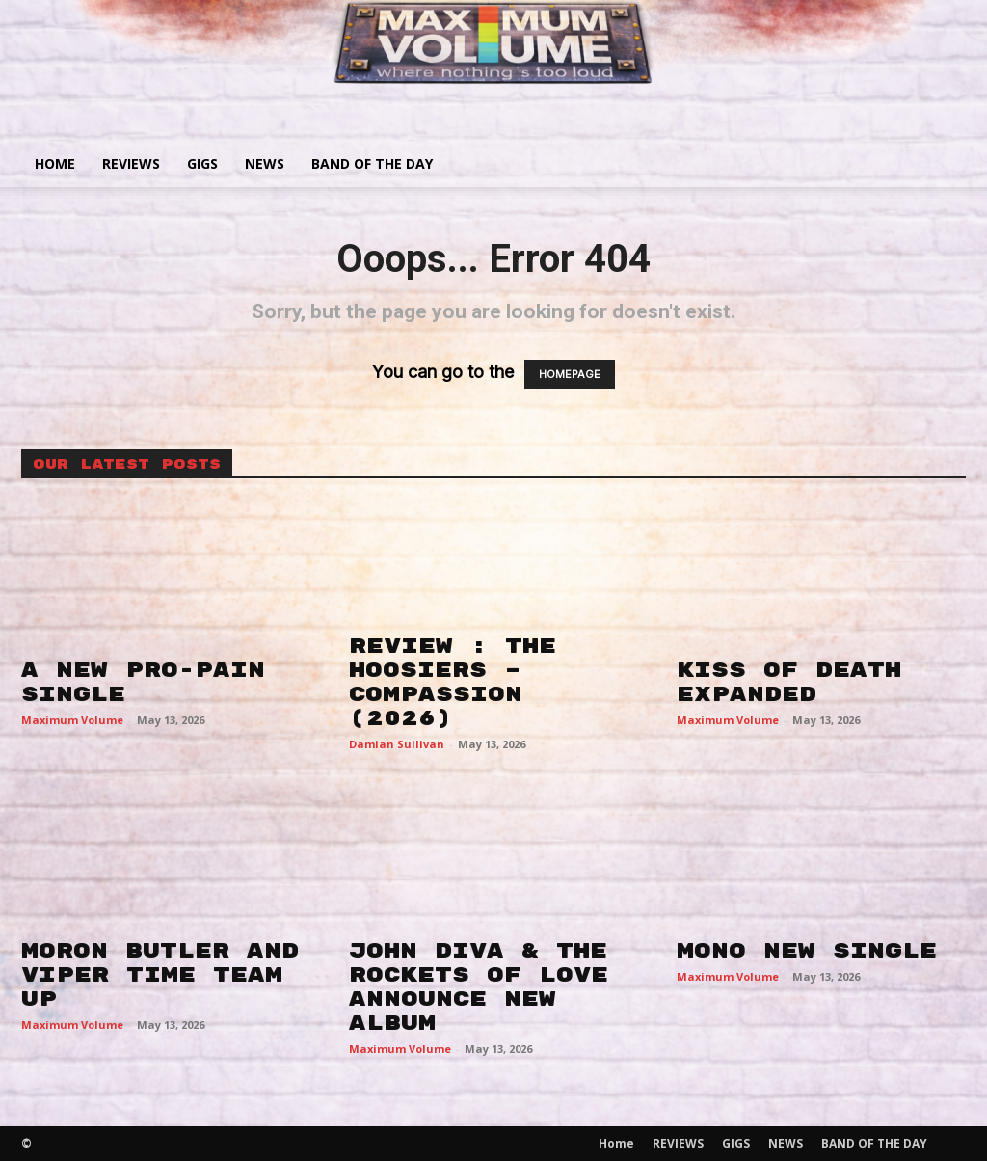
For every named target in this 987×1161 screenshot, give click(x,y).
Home (55, 163)
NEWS (264, 163)
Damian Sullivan (396, 744)
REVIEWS (131, 163)
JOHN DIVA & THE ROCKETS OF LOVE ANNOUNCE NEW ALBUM (478, 987)
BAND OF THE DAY (372, 163)
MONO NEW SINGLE (807, 950)
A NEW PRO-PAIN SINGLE (143, 682)
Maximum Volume (72, 720)
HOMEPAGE (569, 374)
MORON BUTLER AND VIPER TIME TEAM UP (160, 975)
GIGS (202, 163)
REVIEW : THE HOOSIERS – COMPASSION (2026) (452, 682)
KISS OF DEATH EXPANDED (789, 682)
